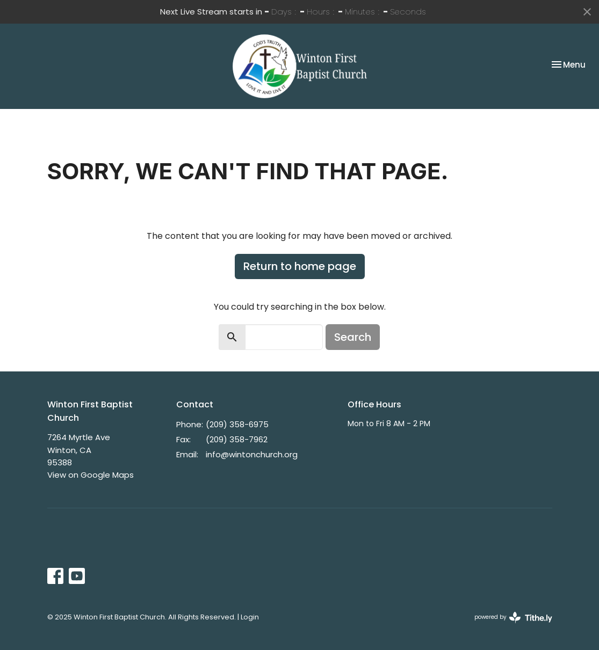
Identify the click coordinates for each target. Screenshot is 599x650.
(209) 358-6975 (237, 424)
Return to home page (299, 266)
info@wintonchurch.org (252, 454)
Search (352, 337)
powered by (513, 617)
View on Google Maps (90, 474)
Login (250, 617)
